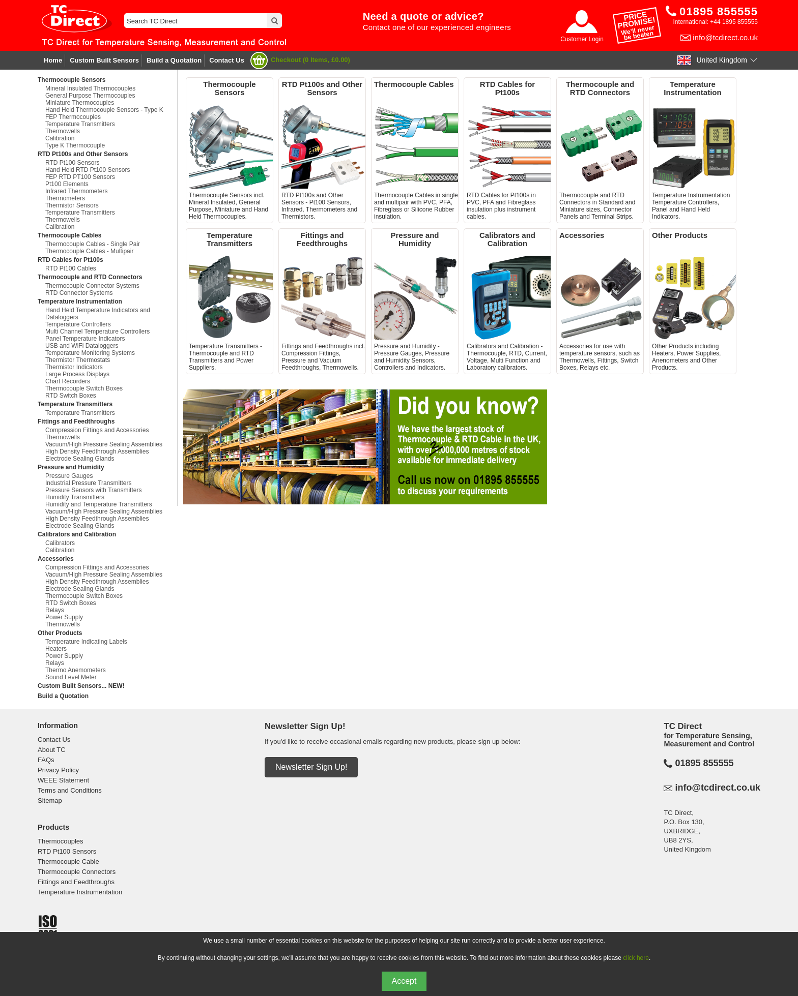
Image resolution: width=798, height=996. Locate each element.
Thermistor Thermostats (77, 360)
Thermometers (65, 198)
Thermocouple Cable (68, 861)
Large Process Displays (77, 374)
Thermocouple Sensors (71, 79)
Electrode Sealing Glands (79, 458)
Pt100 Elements (67, 184)
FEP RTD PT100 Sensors (80, 176)
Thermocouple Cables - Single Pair (92, 244)
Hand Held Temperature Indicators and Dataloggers (97, 314)
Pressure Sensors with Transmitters (93, 490)
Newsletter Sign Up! (311, 767)
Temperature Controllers (78, 324)
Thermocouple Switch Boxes (84, 388)
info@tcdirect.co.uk (725, 37)
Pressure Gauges (69, 475)
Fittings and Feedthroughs (76, 421)
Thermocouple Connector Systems (92, 285)
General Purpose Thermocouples (90, 95)
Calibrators (60, 543)
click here (636, 957)
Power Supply (64, 617)
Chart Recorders (67, 381)
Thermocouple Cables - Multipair (89, 251)
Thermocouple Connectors (77, 872)
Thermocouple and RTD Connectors (90, 277)
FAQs (46, 760)
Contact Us (226, 60)
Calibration (59, 138)
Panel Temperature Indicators (85, 338)
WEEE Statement (63, 780)
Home (53, 60)
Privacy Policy (58, 770)
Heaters (56, 648)
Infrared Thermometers (76, 191)
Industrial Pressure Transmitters (88, 483)
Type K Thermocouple (75, 145)
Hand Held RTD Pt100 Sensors (87, 169)
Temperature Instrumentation (80, 301)
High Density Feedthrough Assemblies (97, 451)
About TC (52, 749)
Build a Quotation (174, 60)
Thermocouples (60, 841)
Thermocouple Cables (69, 235)
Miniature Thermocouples (79, 102)
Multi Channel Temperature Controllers (97, 331)
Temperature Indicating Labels (86, 641)
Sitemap (50, 800)
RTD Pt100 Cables (70, 268)
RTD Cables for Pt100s (70, 259)
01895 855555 (704, 763)
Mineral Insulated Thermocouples (90, 88)
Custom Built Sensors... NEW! (81, 685)
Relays (54, 610)
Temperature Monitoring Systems (90, 352)
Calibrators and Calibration (77, 534)
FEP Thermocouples (73, 116)
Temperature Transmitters (80, 124)
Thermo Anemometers (75, 670)
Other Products (60, 633)
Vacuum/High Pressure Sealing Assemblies (103, 444)
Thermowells (62, 131)
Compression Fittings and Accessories (97, 430)
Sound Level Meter (71, 677)
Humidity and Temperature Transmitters (98, 504)
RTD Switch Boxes (70, 395)
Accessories (56, 558)
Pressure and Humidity (71, 467)
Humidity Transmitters (74, 497)
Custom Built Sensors (104, 60)
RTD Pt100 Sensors (72, 162)
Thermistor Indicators (74, 367)
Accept (404, 981)
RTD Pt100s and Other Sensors (83, 154)
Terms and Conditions (70, 790)
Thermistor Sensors (72, 205)
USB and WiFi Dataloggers (81, 345)
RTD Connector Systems (79, 292)
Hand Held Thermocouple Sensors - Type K (104, 109)
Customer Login (582, 39)
